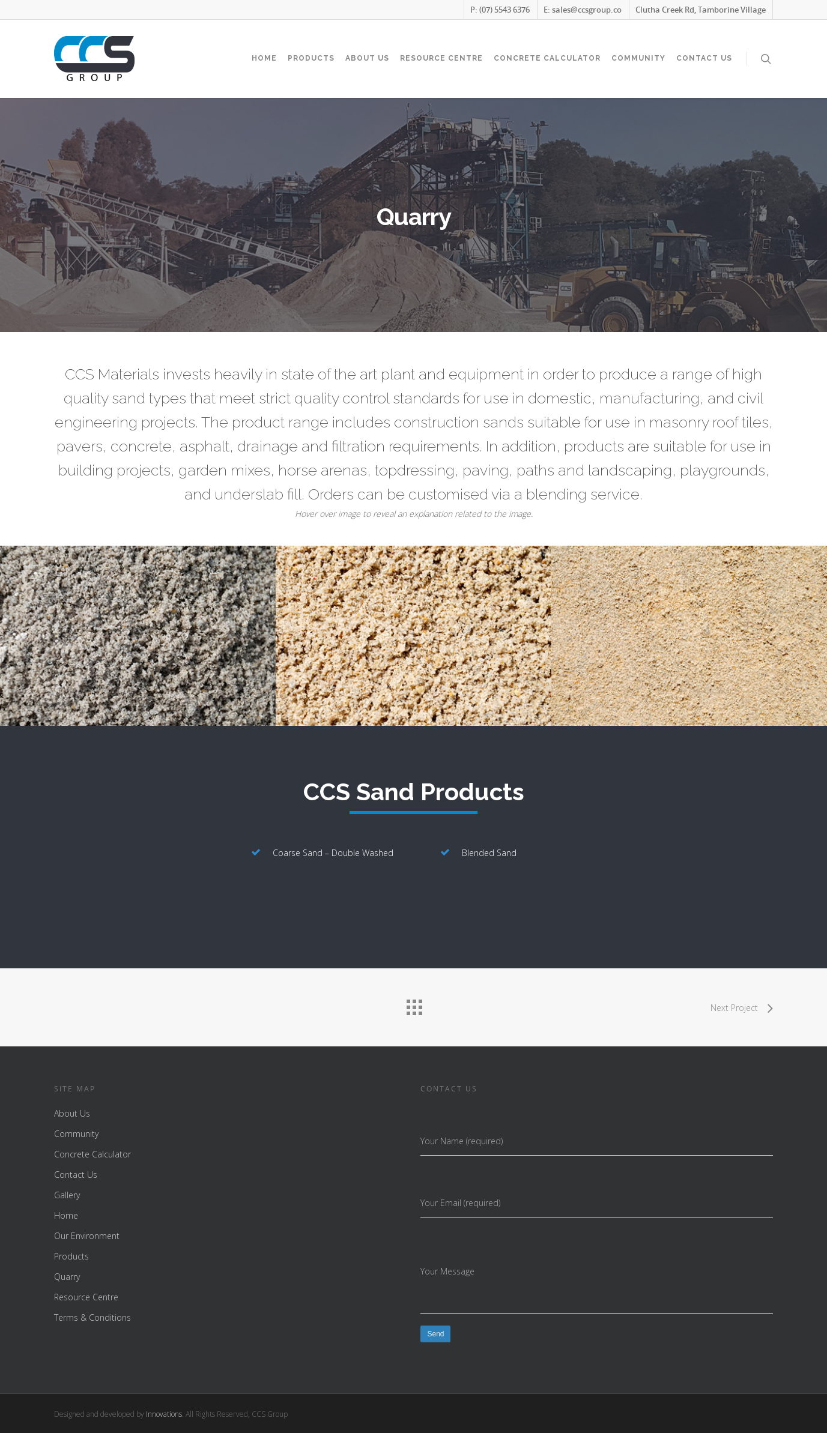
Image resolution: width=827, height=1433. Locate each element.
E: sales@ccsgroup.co (583, 9)
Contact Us (704, 58)
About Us (367, 58)
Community (638, 58)
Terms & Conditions (92, 1317)
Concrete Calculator (547, 58)
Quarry (67, 1276)
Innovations (164, 1414)
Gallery (67, 1195)
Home (264, 58)
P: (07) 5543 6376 (500, 9)
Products (311, 58)
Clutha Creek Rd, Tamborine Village (700, 9)
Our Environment (87, 1235)
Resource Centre (441, 58)
